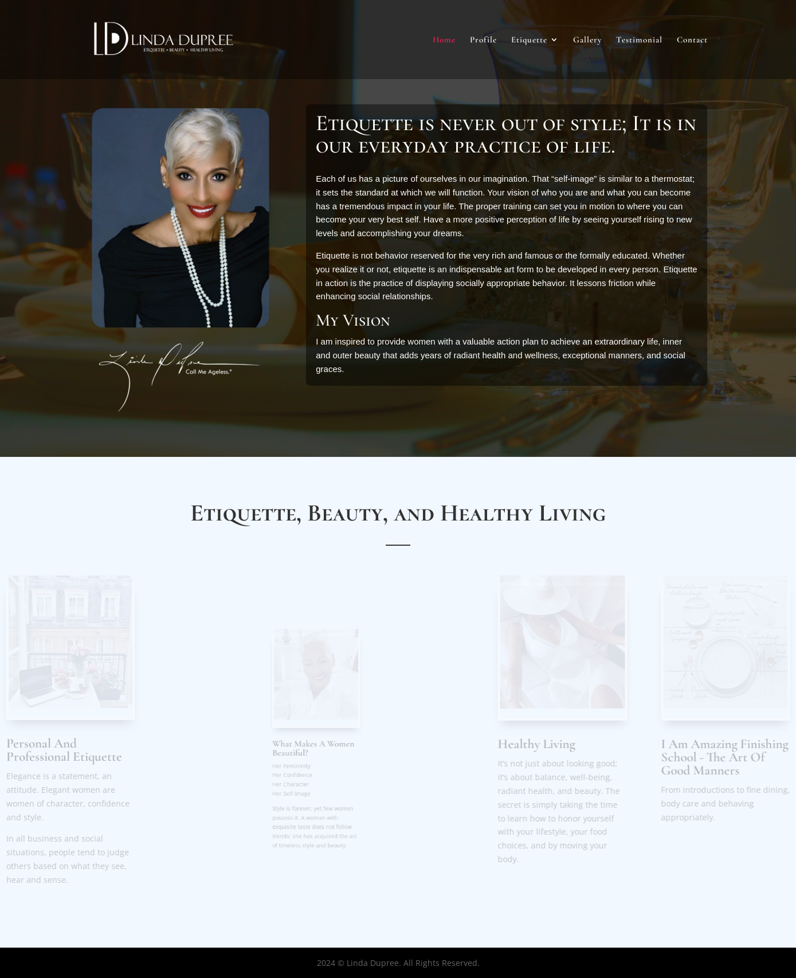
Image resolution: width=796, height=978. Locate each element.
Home (444, 40)
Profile (483, 40)
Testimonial (639, 40)
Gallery (587, 40)
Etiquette (529, 40)
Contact (692, 40)
